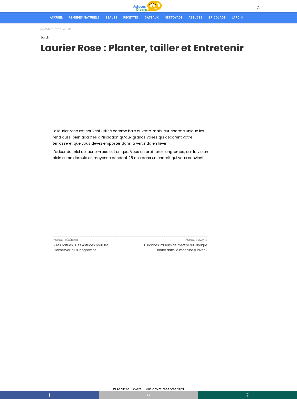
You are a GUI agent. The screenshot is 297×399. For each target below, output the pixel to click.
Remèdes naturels (84, 17)
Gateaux (152, 17)
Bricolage (217, 17)
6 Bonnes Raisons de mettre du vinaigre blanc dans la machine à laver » (175, 247)
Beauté (111, 17)
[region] (148, 86)
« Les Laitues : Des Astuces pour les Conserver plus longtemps (81, 247)
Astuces (195, 17)
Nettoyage (174, 17)
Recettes (131, 17)
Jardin (237, 17)
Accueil (56, 17)
